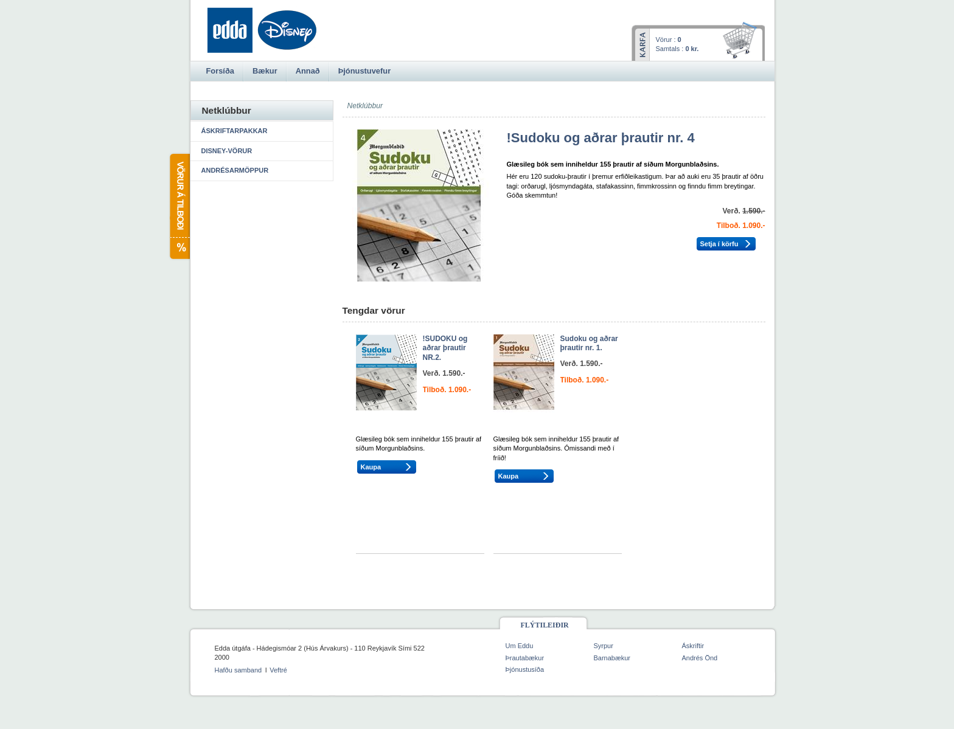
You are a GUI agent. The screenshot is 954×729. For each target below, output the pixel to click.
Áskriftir (693, 645)
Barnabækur (612, 658)
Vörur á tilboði (179, 206)
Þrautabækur (525, 658)
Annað (308, 70)
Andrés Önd (700, 658)
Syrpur (603, 645)
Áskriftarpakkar (234, 130)
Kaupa (371, 467)
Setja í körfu (719, 243)
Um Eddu (520, 645)
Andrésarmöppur (235, 170)
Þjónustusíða (525, 669)
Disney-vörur (226, 150)
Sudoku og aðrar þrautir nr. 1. (589, 343)
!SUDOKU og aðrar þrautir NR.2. (445, 348)
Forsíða (220, 70)
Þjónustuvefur (364, 70)
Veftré (278, 670)
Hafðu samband (238, 670)
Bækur (264, 70)
